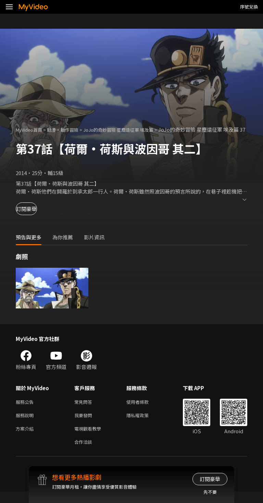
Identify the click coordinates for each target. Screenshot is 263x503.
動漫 (57, 129)
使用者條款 (143, 409)
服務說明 (26, 424)
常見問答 (84, 409)
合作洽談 (84, 452)
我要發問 (84, 424)
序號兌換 (249, 6)
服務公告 (26, 409)
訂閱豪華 (34, 216)
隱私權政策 (143, 424)
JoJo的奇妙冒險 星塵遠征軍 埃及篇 (132, 129)
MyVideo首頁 (31, 129)
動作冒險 (77, 129)
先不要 (210, 492)
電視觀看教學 (89, 438)
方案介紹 (26, 438)
